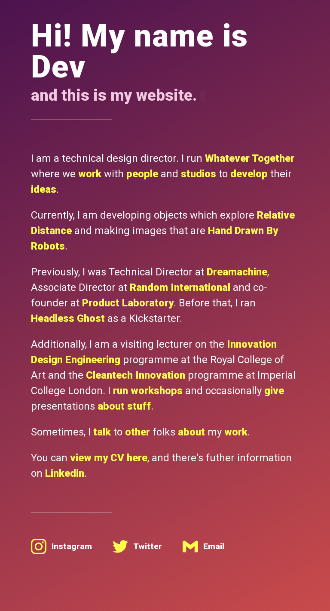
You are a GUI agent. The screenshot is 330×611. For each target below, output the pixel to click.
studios (198, 174)
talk (102, 432)
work (89, 174)
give (274, 391)
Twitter (137, 546)
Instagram (61, 546)
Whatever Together (249, 158)
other (137, 432)
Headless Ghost (68, 318)
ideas (43, 189)
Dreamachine (237, 272)
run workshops (148, 391)
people (142, 174)
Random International (180, 287)
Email (203, 546)
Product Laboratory (128, 303)
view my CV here (108, 458)
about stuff (124, 406)
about (191, 432)
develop (249, 174)
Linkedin (64, 473)
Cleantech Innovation (135, 375)
